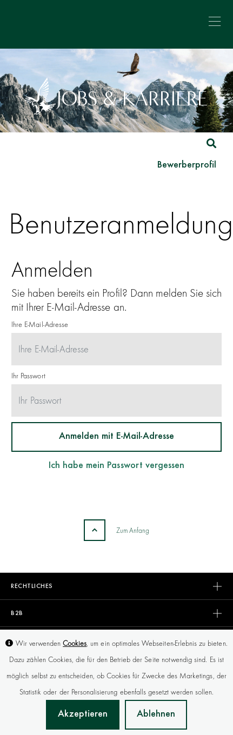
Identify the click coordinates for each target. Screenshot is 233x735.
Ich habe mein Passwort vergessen (116, 466)
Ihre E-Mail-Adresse (39, 324)
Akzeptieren (83, 714)
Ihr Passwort (28, 375)
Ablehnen (156, 714)
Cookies (74, 643)
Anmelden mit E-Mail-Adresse (116, 437)
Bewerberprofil (186, 165)
